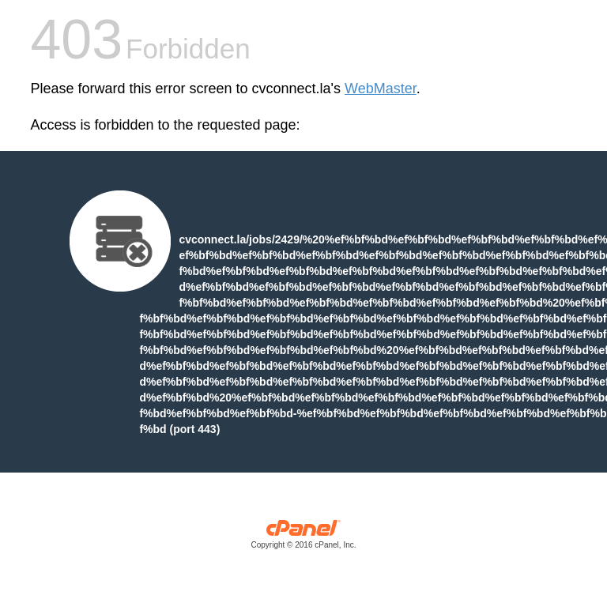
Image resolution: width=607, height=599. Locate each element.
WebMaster (381, 88)
